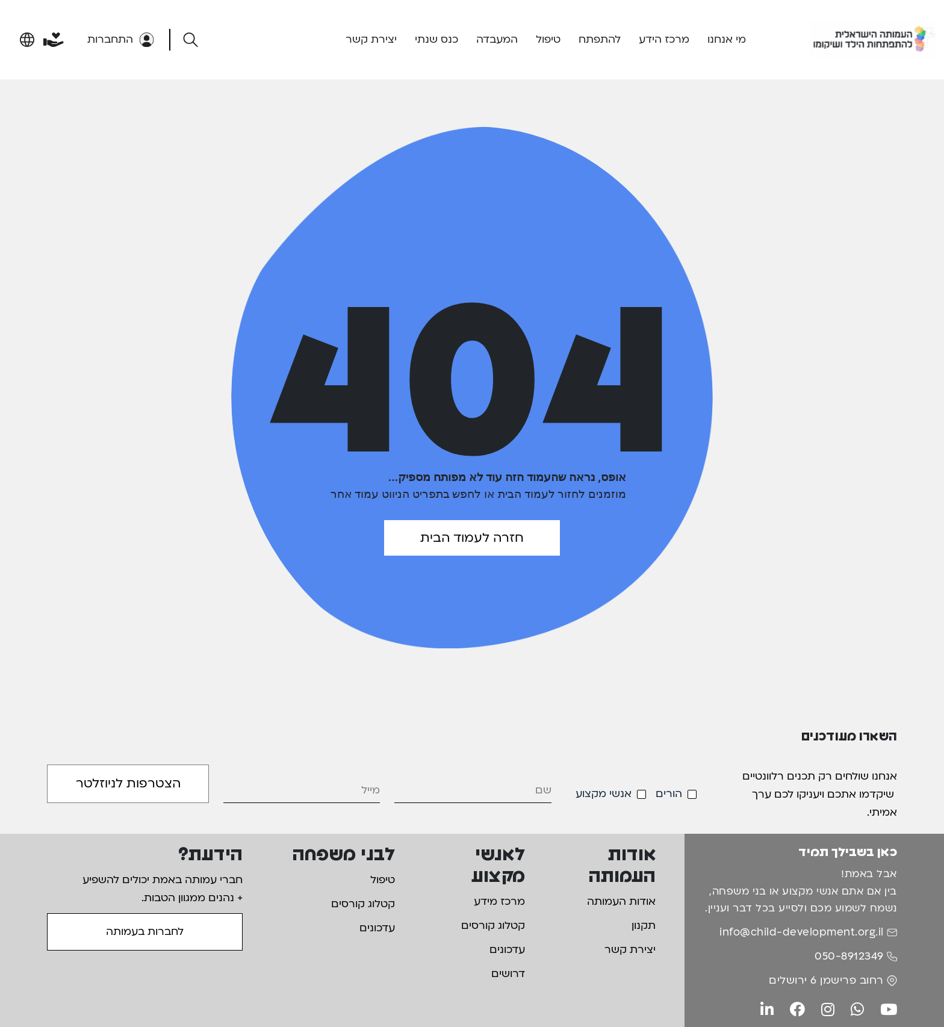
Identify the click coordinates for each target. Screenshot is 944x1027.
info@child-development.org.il (801, 932)
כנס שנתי (436, 39)
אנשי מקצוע (604, 794)
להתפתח (600, 39)
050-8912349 (849, 956)
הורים (669, 794)
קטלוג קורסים (493, 925)
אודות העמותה (621, 901)
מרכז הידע (664, 39)
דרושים (508, 974)
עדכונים (507, 950)
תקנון (644, 925)
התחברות (120, 39)
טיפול (548, 39)
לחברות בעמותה (145, 932)
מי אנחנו (726, 39)
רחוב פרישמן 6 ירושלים (826, 980)
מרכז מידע (499, 901)
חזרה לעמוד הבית (472, 538)
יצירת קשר (371, 39)
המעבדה (497, 39)
